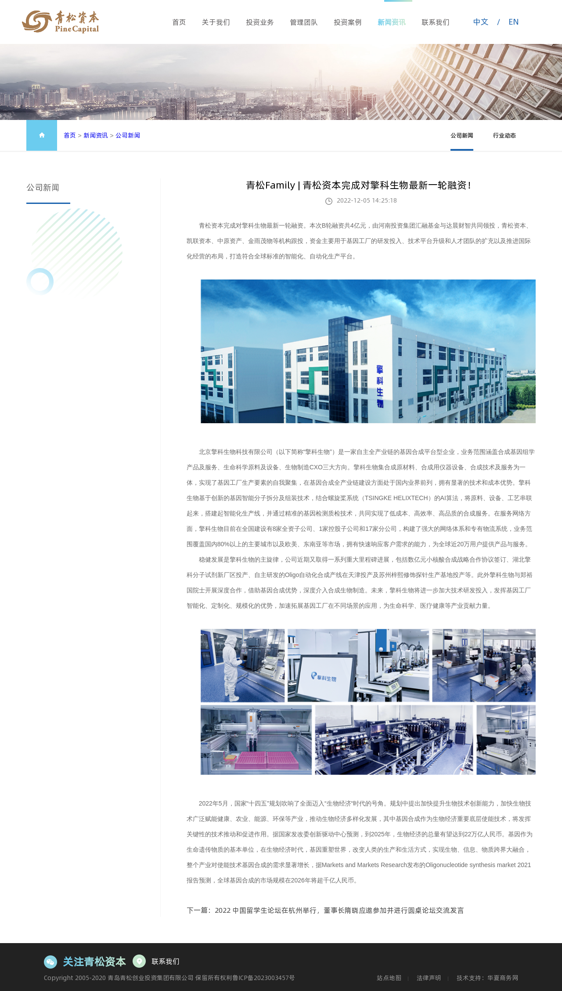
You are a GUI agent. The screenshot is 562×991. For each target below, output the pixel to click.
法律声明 (429, 977)
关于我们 (216, 22)
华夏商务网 (502, 977)
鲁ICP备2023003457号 (263, 977)
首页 (179, 22)
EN (513, 21)
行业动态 (504, 135)
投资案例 (348, 22)
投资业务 (260, 22)
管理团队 (304, 22)
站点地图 (389, 977)
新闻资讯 (392, 22)
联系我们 (436, 22)
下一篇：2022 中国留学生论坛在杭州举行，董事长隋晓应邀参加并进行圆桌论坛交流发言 (325, 910)
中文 (481, 21)
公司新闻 (127, 135)
